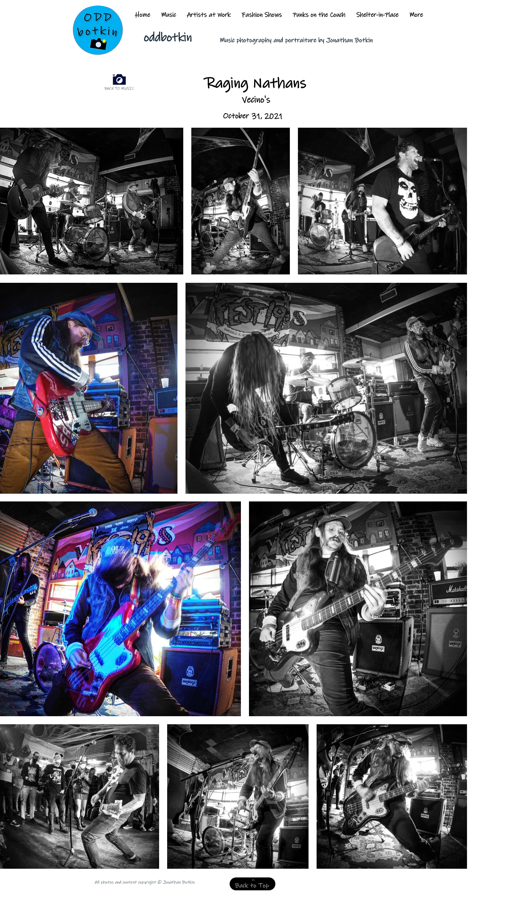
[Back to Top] (252, 883)
